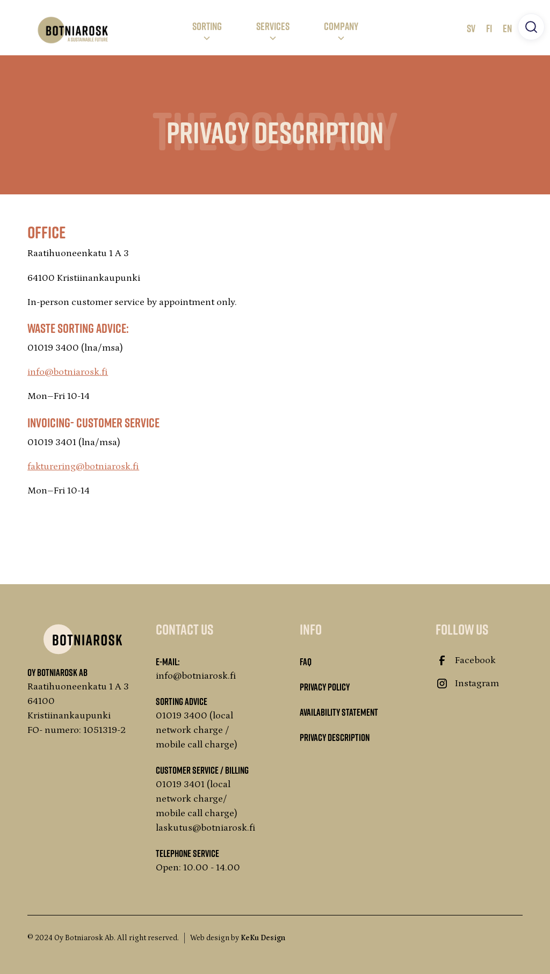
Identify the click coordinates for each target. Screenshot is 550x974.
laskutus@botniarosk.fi (206, 828)
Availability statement (339, 712)
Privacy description (335, 737)
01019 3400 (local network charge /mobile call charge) (196, 730)
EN (507, 27)
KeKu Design (263, 938)
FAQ (306, 661)
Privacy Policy (325, 687)
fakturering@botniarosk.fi (83, 466)
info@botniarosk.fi (67, 372)
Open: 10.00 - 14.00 (198, 867)
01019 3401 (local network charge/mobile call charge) (196, 799)
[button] (207, 30)
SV (471, 27)
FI (489, 27)
